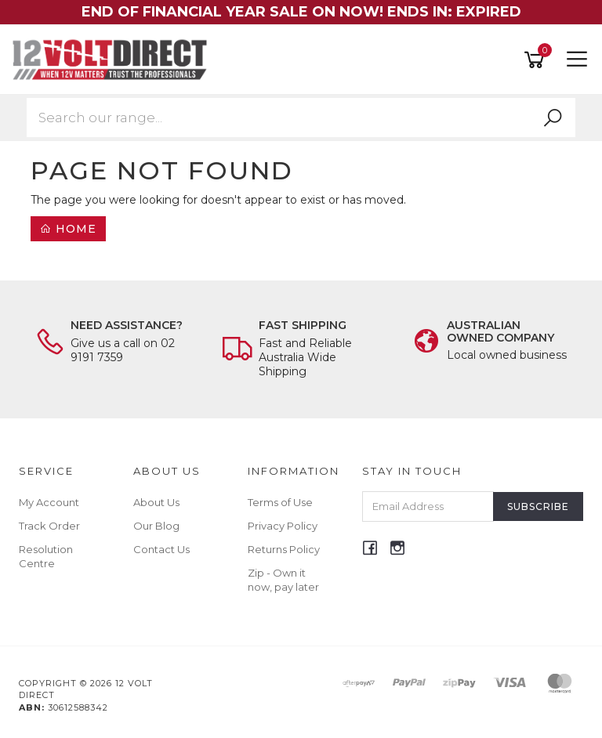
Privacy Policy (282, 525)
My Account (49, 502)
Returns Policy (284, 549)
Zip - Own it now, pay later (283, 579)
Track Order (49, 525)
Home (68, 229)
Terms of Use (280, 502)
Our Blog (156, 525)
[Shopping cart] (537, 59)
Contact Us (161, 549)
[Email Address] (428, 506)
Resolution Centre (46, 556)
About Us (156, 502)
